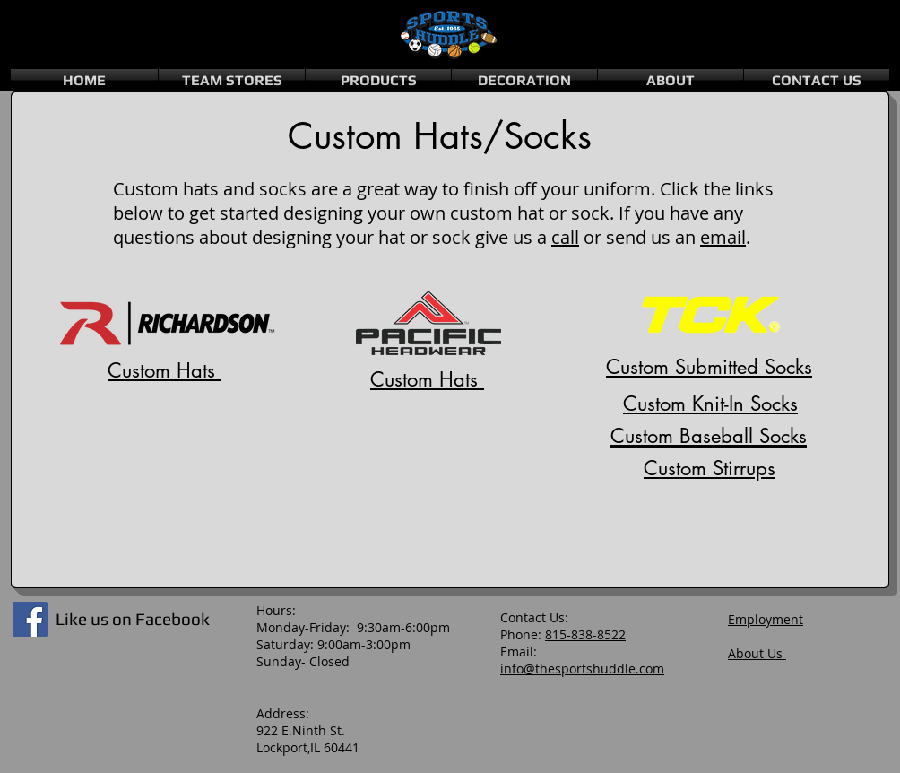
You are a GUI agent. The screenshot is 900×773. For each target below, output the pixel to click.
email (723, 237)
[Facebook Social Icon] (30, 619)
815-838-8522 (585, 634)
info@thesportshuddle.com (582, 668)
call (565, 237)
